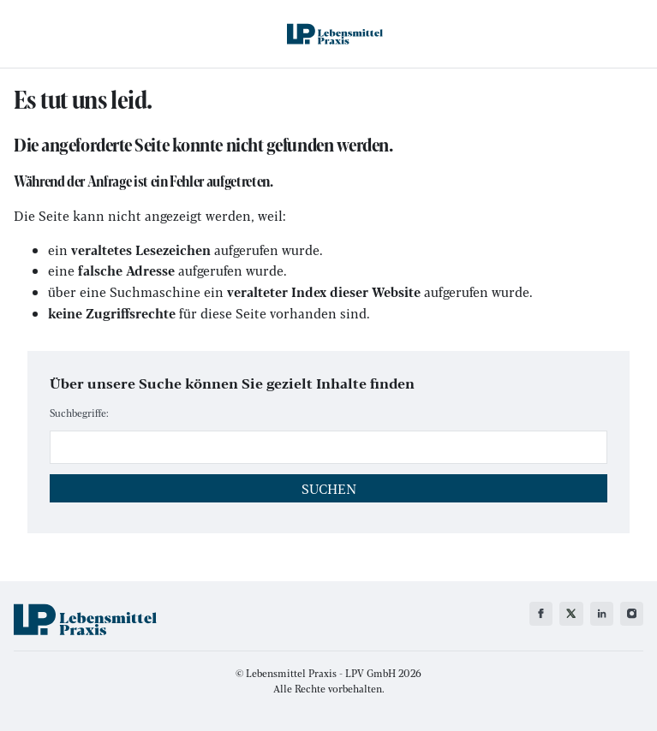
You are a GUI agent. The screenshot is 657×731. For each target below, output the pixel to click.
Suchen (329, 488)
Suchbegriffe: (79, 412)
